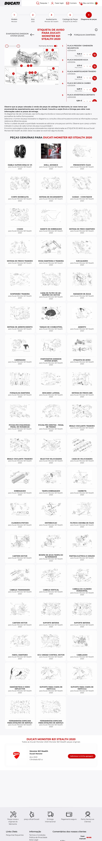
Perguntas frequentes (15, 835)
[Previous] (32, 34)
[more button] (90, 55)
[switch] (55, 46)
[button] (96, 29)
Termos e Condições (37, 835)
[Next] (70, 34)
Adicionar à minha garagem (81, 756)
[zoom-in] (18, 46)
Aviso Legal (33, 840)
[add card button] (94, 55)
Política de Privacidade (38, 837)
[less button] (84, 55)
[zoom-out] (6, 46)
